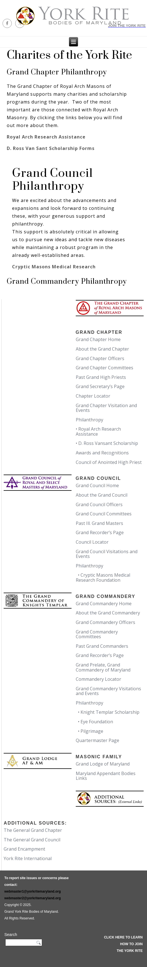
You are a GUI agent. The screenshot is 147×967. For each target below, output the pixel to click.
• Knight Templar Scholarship (107, 712)
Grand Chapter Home (98, 339)
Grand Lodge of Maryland (103, 764)
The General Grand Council (32, 840)
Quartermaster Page (97, 740)
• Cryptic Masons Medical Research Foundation (103, 577)
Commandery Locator (98, 679)
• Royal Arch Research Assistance (98, 431)
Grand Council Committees (104, 514)
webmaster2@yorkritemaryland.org (32, 898)
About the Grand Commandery (108, 613)
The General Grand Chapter (33, 830)
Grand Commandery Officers (105, 622)
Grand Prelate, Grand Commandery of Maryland (103, 667)
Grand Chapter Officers (100, 358)
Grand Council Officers (99, 504)
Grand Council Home (97, 485)
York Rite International (28, 858)
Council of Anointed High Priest (109, 462)
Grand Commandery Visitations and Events (108, 691)
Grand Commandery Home (104, 603)
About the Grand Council (101, 495)
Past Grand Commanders (102, 646)
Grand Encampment (24, 849)
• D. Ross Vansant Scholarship (107, 443)
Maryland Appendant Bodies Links (105, 775)
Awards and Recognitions (102, 453)
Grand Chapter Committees (104, 368)
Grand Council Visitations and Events (106, 554)
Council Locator (92, 542)
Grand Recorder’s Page (100, 532)
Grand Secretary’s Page (100, 386)
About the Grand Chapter (102, 349)
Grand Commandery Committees (97, 634)
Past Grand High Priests (101, 377)
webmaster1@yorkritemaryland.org (32, 891)
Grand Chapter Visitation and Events (106, 408)
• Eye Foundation (94, 722)
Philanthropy (89, 420)
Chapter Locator (93, 396)
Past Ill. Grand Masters (99, 523)
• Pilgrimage (89, 731)
